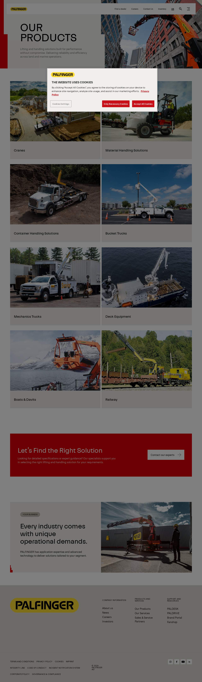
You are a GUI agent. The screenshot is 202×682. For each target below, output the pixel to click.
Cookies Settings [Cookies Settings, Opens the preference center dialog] (60, 103)
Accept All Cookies (143, 103)
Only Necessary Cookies (116, 103)
